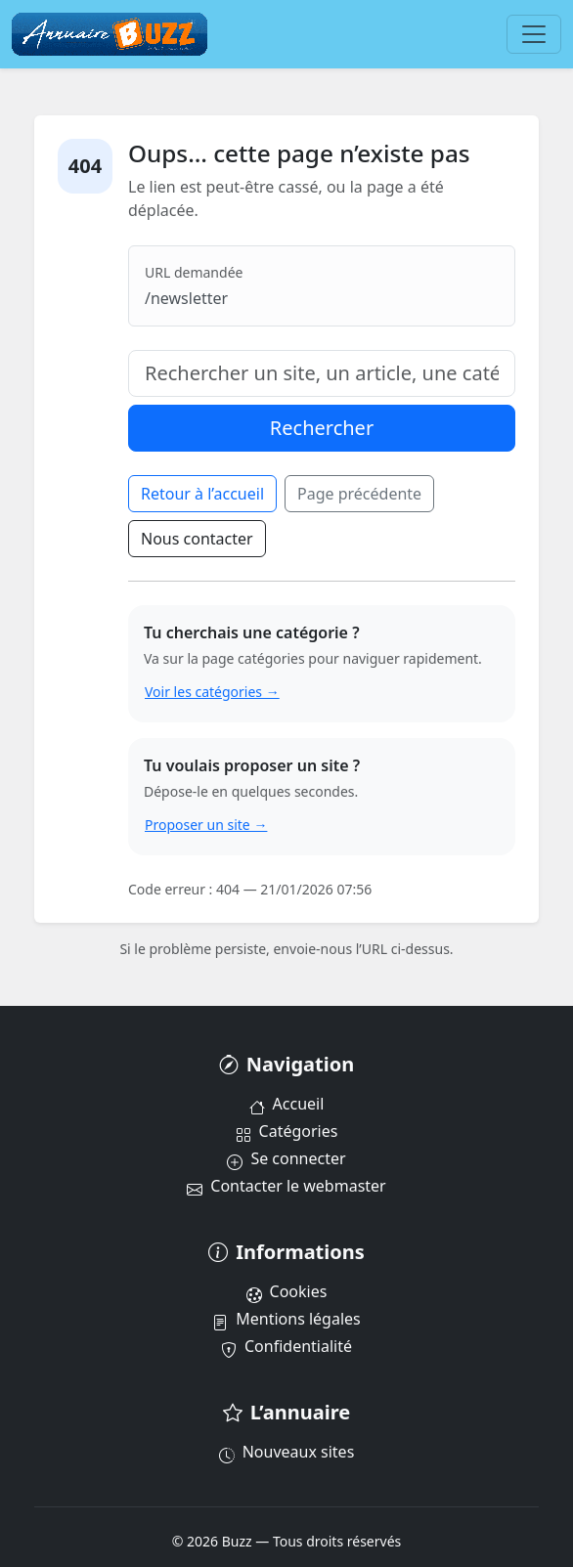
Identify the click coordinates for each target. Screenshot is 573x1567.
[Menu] (534, 34)
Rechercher (322, 427)
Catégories (287, 1131)
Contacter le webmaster (286, 1186)
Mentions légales (286, 1318)
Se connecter (286, 1158)
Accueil (287, 1103)
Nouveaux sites (287, 1451)
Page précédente (359, 493)
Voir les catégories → (212, 691)
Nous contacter (197, 538)
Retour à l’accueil (202, 493)
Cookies (287, 1291)
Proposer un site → (206, 824)
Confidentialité (286, 1346)
